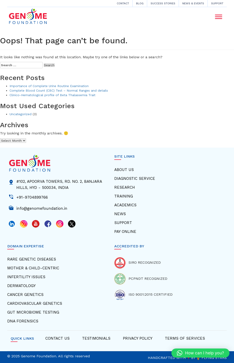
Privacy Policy (137, 338)
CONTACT (123, 3)
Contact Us (57, 338)
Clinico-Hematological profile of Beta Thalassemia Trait (52, 95)
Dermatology (21, 285)
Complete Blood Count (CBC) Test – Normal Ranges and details (59, 90)
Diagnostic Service (134, 178)
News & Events (193, 3)
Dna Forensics (22, 321)
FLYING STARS (211, 358)
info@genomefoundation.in (41, 208)
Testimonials (96, 338)
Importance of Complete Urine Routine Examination (49, 86)
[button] (200, 353)
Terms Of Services (185, 338)
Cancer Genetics (25, 294)
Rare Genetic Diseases (31, 259)
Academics (125, 205)
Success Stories (163, 3)
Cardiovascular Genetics (34, 303)
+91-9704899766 (32, 197)
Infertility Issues (26, 277)
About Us (124, 169)
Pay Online (125, 231)
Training (123, 196)
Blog (140, 3)
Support (217, 3)
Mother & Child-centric (33, 268)
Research (124, 187)
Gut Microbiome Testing (33, 312)
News (120, 214)
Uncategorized (21, 114)
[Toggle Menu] (218, 17)
